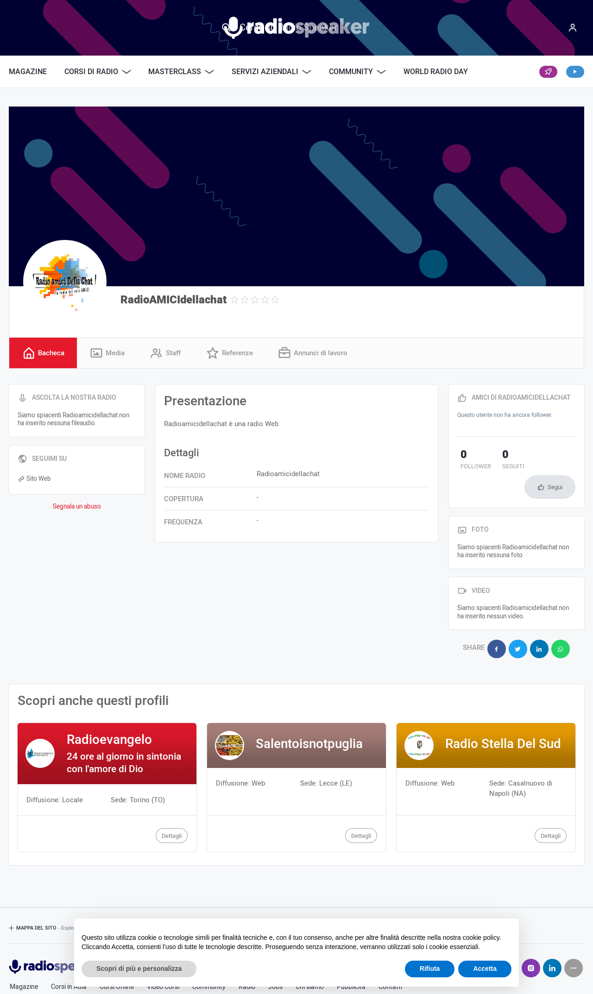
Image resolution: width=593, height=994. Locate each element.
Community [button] (357, 71)
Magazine (28, 71)
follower (472, 461)
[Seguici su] (573, 940)
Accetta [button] (485, 968)
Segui (555, 462)
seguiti (503, 461)
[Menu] (572, 27)
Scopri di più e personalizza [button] (139, 968)
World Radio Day (436, 71)
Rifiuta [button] (430, 968)
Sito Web (34, 479)
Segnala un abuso (77, 507)
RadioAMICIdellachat (173, 300)
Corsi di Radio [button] (97, 71)
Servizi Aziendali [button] (271, 71)
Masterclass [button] (181, 71)
